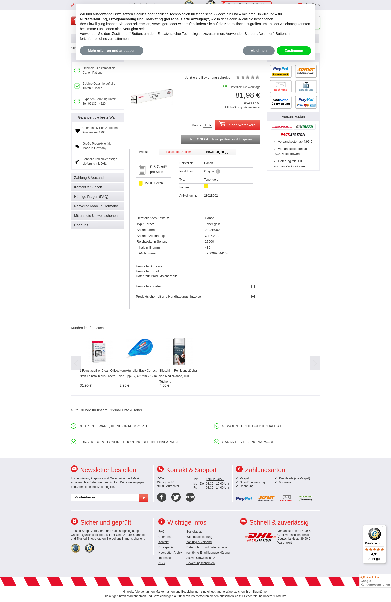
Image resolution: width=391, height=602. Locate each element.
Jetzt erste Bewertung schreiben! (209, 77)
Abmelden (84, 487)
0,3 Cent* (158, 167)
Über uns (81, 225)
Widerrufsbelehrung (199, 537)
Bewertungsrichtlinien (200, 563)
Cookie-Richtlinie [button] (240, 19)
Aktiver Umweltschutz (200, 558)
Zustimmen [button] (294, 51)
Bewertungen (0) (217, 152)
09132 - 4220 (215, 479)
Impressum (165, 558)
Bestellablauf (194, 531)
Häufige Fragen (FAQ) (91, 197)
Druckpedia (166, 547)
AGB (161, 563)
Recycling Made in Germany (96, 206)
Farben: (184, 187)
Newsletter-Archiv (170, 552)
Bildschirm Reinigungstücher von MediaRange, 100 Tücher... (178, 376)
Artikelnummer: (189, 195)
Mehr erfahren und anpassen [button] (111, 51)
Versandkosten (252, 107)
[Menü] (383, 528)
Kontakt (163, 542)
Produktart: (186, 171)
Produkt (144, 152)
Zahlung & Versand (89, 178)
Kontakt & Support (88, 187)
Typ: (182, 179)
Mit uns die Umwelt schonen (96, 216)
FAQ (161, 531)
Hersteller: (186, 163)
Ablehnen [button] (259, 51)
